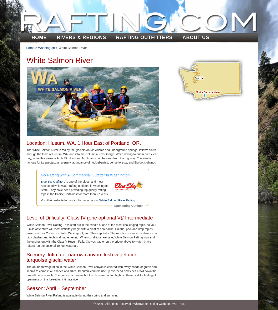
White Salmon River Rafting (117, 200)
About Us (196, 37)
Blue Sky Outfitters (53, 181)
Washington (46, 48)
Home (39, 37)
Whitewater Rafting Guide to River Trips (159, 303)
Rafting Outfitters (144, 37)
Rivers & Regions (81, 37)
